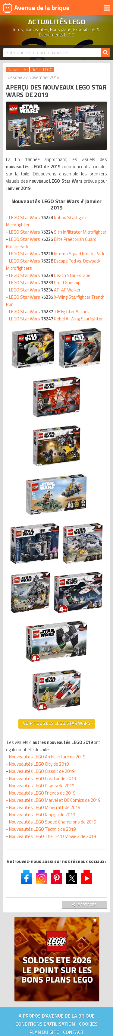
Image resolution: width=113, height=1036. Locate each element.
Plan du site (44, 1032)
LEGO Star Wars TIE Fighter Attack (49, 311)
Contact (73, 1032)
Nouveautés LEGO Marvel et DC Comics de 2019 (54, 800)
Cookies (88, 1024)
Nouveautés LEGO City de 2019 (39, 763)
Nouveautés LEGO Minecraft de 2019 (44, 807)
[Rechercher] (105, 52)
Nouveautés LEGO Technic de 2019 (42, 829)
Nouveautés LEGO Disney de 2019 (41, 785)
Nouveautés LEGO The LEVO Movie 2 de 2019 (52, 836)
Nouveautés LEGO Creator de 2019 (42, 778)
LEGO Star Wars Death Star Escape (49, 275)
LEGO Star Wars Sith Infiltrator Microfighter (57, 231)
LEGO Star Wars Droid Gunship (44, 282)
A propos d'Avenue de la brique (57, 1015)
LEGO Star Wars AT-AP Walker (44, 289)
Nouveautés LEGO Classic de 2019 (41, 771)
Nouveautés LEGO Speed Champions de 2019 (52, 821)
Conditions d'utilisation (45, 1024)
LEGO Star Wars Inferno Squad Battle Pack (56, 253)
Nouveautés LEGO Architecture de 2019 (47, 756)
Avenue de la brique (36, 7)
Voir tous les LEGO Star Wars (56, 723)
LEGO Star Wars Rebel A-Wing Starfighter (56, 318)
